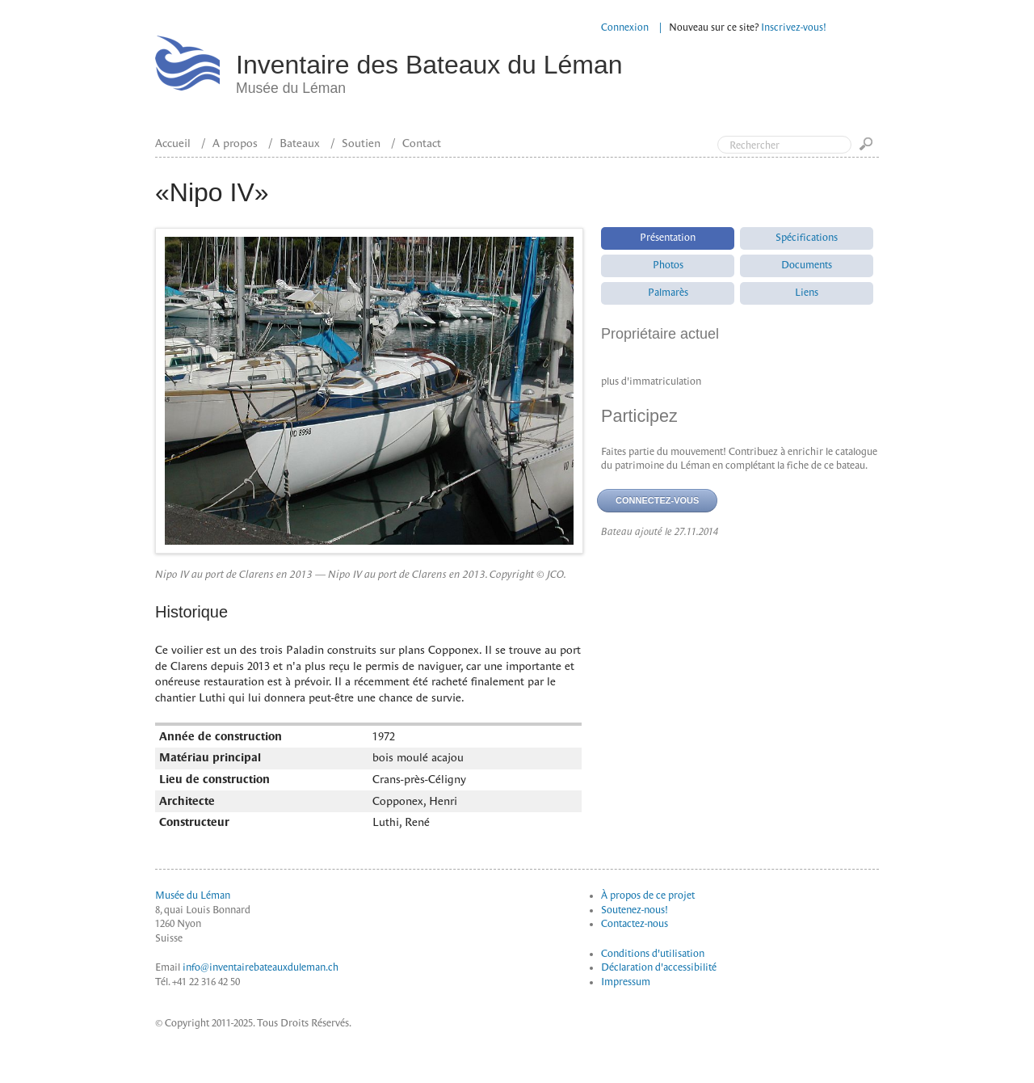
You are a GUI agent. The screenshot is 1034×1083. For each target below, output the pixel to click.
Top (953, 79)
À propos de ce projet (648, 895)
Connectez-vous (657, 500)
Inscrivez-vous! (793, 27)
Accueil (173, 143)
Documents (806, 265)
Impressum (625, 982)
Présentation (668, 237)
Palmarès (668, 292)
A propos (235, 143)
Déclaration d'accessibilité (659, 967)
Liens (806, 292)
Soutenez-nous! (634, 910)
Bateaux (300, 143)
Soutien (361, 143)
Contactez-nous (634, 923)
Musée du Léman (192, 895)
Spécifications (807, 237)
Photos (668, 265)
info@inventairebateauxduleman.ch (260, 967)
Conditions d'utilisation (652, 953)
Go (869, 149)
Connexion (625, 27)
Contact (421, 143)
